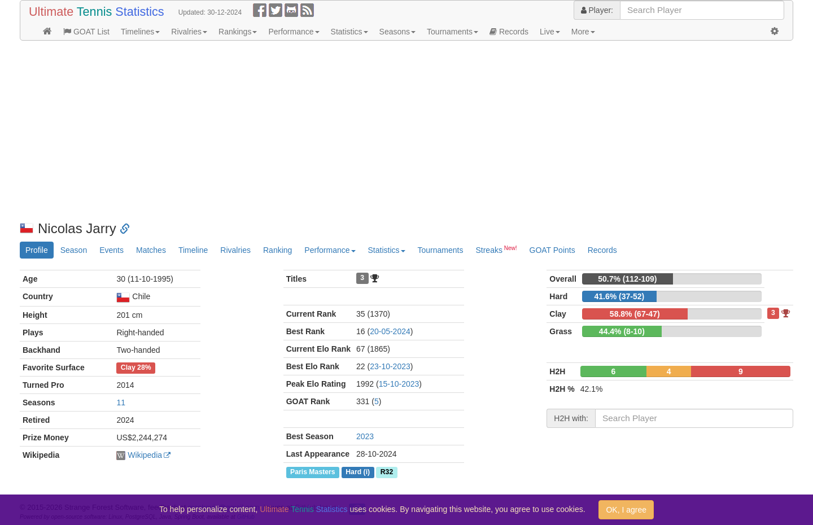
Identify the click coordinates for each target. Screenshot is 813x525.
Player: (597, 10)
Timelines (140, 31)
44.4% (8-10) (622, 331)
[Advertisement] (358, 131)
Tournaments (452, 31)
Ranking (277, 250)
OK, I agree (626, 509)
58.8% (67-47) (635, 313)
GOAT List (86, 31)
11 (120, 402)
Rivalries (189, 31)
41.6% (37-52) (620, 296)
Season (73, 250)
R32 (387, 472)
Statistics (349, 31)
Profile (36, 250)
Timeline (193, 250)
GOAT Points (552, 250)
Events (111, 250)
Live (550, 31)
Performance (293, 31)
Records (508, 31)
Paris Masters (312, 472)
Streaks (496, 249)
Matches (151, 250)
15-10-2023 (399, 383)
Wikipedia (145, 455)
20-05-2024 (390, 331)
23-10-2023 (390, 366)
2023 (365, 436)
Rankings (237, 31)
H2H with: (571, 418)
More (583, 31)
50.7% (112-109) (627, 278)
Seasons (397, 31)
